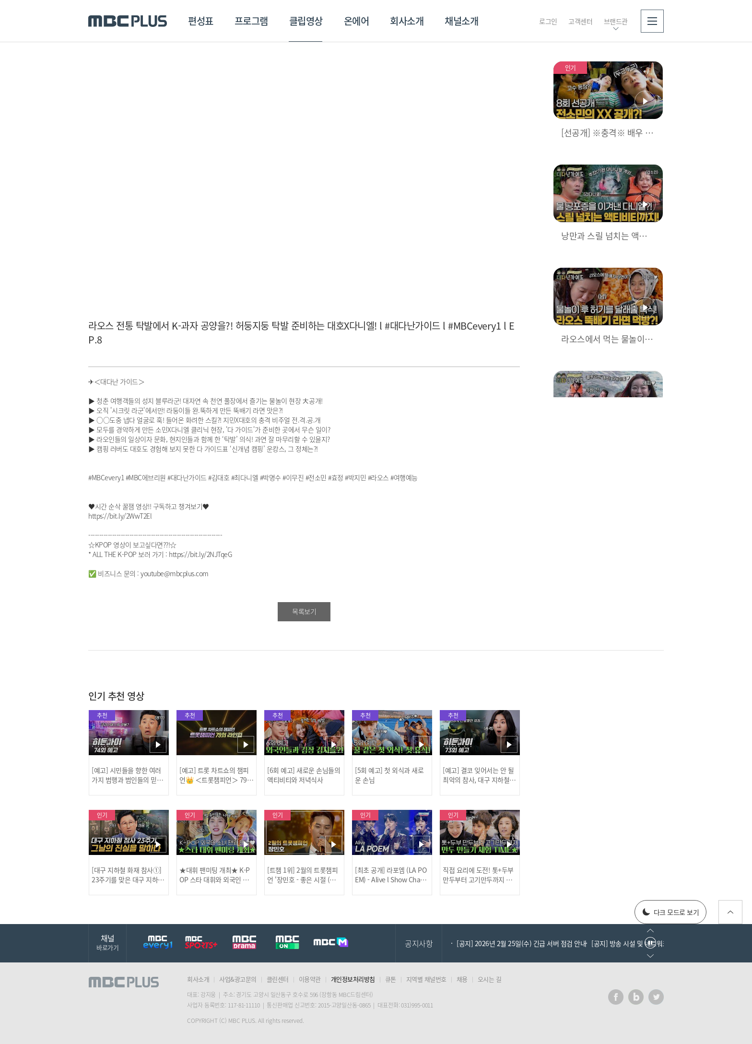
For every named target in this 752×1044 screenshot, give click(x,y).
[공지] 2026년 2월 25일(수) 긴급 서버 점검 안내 (521, 943)
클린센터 (278, 979)
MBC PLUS (127, 21)
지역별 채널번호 (426, 979)
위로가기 (730, 912)
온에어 (356, 21)
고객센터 (580, 21)
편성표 (200, 21)
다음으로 (650, 955)
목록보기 (304, 611)
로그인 (548, 21)
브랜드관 (616, 21)
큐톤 (390, 979)
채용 (462, 979)
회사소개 (406, 21)
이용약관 (310, 979)
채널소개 (461, 21)
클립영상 (306, 21)
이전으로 (650, 930)
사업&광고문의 (238, 979)
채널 (107, 942)
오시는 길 (490, 979)
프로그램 (251, 21)
